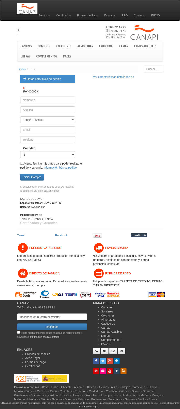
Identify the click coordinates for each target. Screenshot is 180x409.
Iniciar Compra (32, 177)
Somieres (107, 311)
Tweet (21, 235)
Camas (105, 327)
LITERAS (25, 56)
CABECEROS (106, 46)
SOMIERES (44, 46)
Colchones (108, 315)
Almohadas (108, 319)
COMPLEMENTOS (46, 56)
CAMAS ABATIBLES (145, 46)
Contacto (139, 15)
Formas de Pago (87, 15)
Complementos (110, 339)
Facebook (61, 235)
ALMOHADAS (85, 46)
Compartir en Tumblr (139, 235)
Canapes (107, 307)
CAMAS (123, 46)
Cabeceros (108, 323)
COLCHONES (63, 46)
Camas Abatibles (111, 331)
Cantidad (26, 148)
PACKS (67, 56)
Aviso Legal (32, 358)
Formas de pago (35, 362)
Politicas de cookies (37, 354)
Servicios (44, 15)
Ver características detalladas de (113, 77)
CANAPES (26, 46)
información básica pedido (60, 167)
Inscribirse (52, 326)
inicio (22, 69)
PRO (124, 15)
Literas (105, 335)
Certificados (63, 15)
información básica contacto (44, 337)
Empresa (109, 15)
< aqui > (96, 406)
